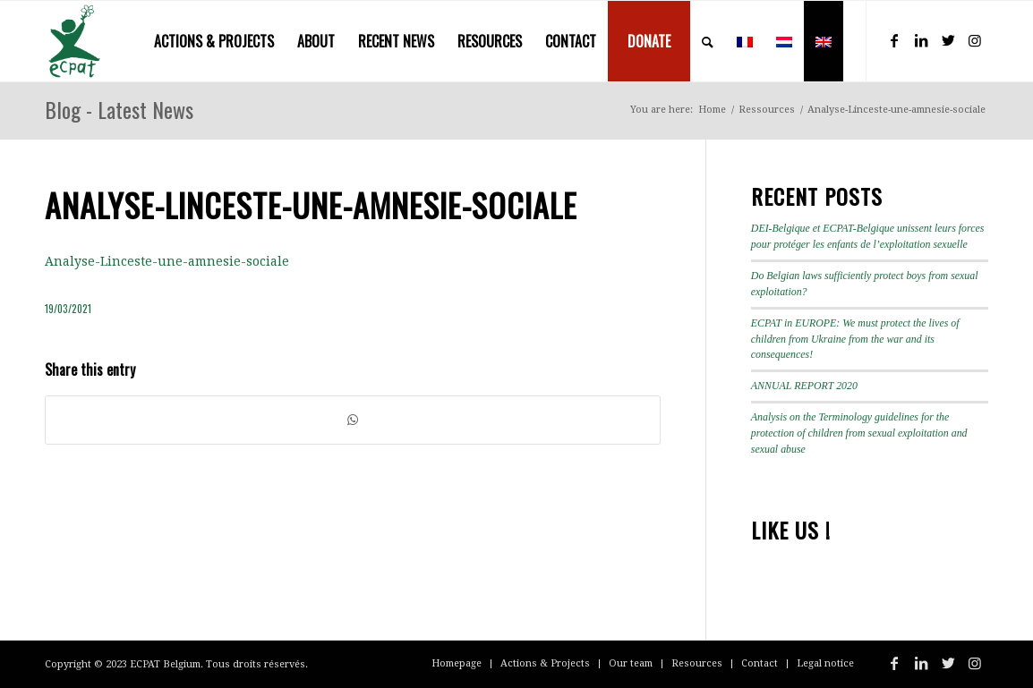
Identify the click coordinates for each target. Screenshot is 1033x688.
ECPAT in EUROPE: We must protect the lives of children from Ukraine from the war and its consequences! (855, 339)
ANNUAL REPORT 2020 (804, 385)
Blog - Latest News (119, 109)
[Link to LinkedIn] (921, 40)
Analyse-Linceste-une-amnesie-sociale (167, 261)
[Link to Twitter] (948, 40)
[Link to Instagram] (974, 40)
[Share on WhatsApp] (353, 420)
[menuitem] (214, 41)
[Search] (707, 41)
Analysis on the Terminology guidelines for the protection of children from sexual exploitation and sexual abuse (859, 433)
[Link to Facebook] (894, 40)
